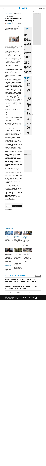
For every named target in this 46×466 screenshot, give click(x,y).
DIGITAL (10, 292)
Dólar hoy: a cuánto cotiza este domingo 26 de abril (27, 51)
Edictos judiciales (9, 288)
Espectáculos (24, 284)
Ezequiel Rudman (9, 23)
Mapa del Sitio (8, 286)
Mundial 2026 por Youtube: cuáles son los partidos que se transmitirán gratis (27, 69)
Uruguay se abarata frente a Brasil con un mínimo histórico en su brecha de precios (27, 258)
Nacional (7, 283)
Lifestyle (34, 281)
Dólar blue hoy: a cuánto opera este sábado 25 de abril (18, 256)
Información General (10, 284)
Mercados (16, 281)
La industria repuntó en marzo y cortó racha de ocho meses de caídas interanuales (27, 60)
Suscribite (17, 206)
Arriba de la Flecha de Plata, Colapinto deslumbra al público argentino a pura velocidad (27, 36)
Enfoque (18, 5)
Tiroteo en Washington (37, 5)
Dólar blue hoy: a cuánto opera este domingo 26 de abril (27, 45)
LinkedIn (12, 275)
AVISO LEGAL (34, 286)
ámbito (6, 13)
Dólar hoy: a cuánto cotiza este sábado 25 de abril (8, 268)
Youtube (15, 275)
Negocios (34, 11)
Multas (16, 288)
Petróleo (30, 5)
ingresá (44, 8)
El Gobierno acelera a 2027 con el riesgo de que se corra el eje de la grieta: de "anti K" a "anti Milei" (29, 102)
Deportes (18, 283)
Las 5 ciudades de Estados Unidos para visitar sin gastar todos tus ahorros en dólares (18, 267)
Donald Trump (13, 5)
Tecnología (32, 284)
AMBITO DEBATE (31, 292)
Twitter (5, 275)
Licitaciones (23, 288)
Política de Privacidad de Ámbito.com (21, 286)
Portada (7, 279)
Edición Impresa (26, 283)
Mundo (12, 283)
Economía (15, 11)
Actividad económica (24, 5)
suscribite (40, 8)
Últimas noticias (14, 279)
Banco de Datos (8, 281)
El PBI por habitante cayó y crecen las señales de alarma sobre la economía (27, 242)
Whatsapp (18, 275)
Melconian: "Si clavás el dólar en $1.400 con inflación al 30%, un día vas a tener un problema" (29, 87)
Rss (37, 284)
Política (27, 11)
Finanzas (21, 11)
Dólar (8, 5)
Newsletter (38, 275)
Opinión (40, 11)
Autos (18, 284)
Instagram (10, 275)
